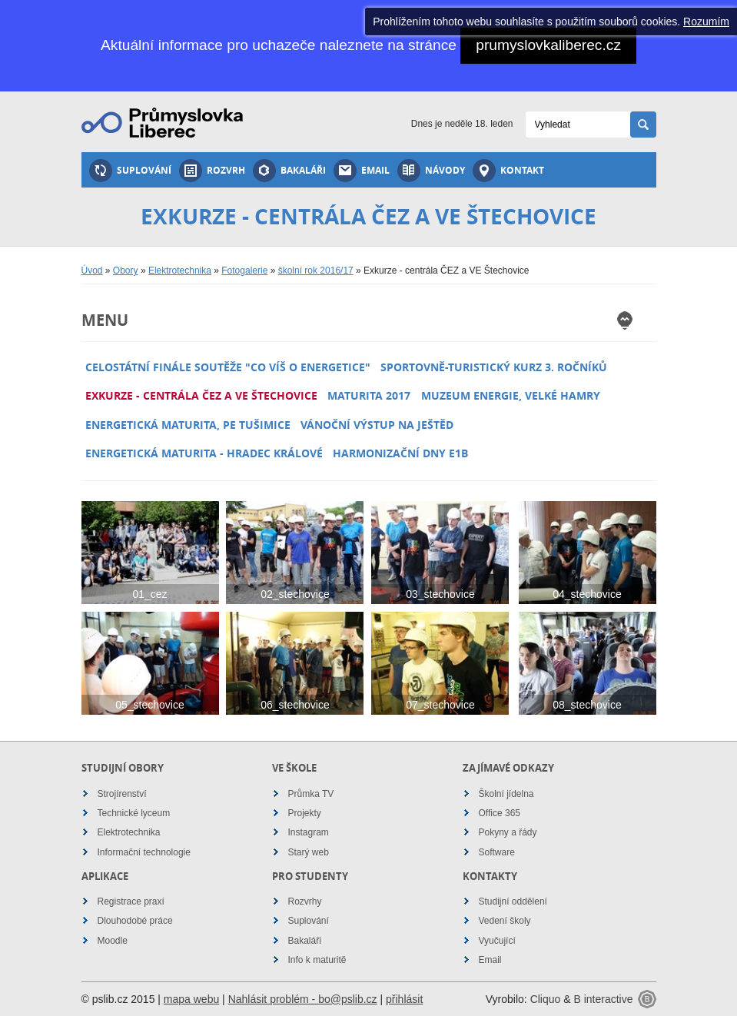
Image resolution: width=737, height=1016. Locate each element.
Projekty (304, 813)
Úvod (92, 270)
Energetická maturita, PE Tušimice (187, 424)
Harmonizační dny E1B (400, 453)
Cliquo (545, 999)
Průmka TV (311, 794)
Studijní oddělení (513, 901)
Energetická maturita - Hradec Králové (204, 453)
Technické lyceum (134, 813)
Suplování (130, 170)
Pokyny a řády (508, 832)
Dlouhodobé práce (135, 920)
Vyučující (497, 940)
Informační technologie (144, 852)
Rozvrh (212, 170)
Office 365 (499, 813)
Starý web (308, 852)
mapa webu (191, 999)
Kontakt (508, 170)
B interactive (602, 999)
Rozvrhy (305, 901)
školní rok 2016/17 (316, 270)
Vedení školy (505, 920)
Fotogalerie (244, 270)
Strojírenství (122, 794)
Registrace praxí (131, 901)
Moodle (113, 940)
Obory (125, 270)
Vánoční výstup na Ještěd (376, 424)
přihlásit (404, 999)
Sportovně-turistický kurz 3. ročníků (493, 367)
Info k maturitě (317, 960)
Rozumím (706, 21)
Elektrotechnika (179, 270)
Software (497, 852)
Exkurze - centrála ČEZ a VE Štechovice (201, 395)
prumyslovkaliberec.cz (548, 45)
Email (362, 170)
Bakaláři (289, 170)
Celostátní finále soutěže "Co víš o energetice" (227, 367)
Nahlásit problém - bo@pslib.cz (302, 999)
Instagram (308, 832)
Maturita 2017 (368, 395)
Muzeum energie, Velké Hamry (510, 395)
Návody (431, 170)
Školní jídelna (506, 794)
